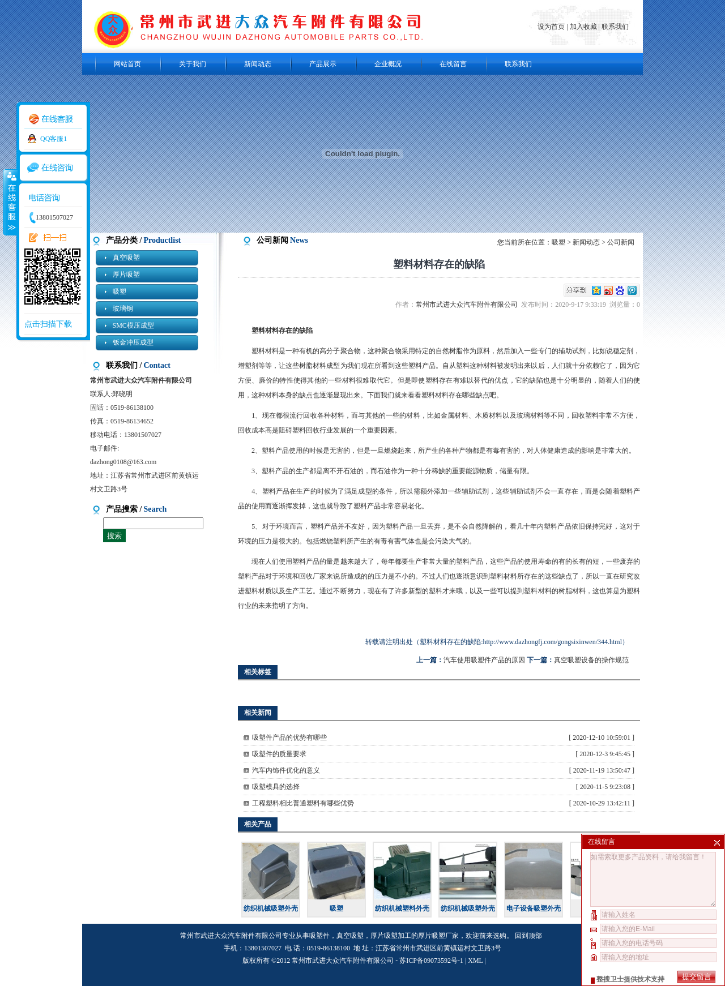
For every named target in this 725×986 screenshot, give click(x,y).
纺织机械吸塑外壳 (271, 908)
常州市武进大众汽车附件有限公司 (468, 304)
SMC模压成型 (133, 325)
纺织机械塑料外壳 (402, 908)
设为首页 (552, 27)
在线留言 (453, 64)
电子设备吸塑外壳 (533, 908)
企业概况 (388, 64)
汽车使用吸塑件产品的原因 (484, 660)
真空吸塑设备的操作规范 (591, 660)
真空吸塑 (126, 257)
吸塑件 (319, 936)
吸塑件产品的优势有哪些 (289, 737)
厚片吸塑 (126, 274)
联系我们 (615, 27)
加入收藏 (583, 27)
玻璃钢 (123, 308)
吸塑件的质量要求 (279, 754)
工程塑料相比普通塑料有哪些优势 (303, 803)
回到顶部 (528, 936)
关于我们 (192, 64)
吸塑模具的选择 (276, 787)
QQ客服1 (53, 139)
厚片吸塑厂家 (438, 936)
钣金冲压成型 (133, 342)
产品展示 (322, 64)
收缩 (10, 202)
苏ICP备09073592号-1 (431, 960)
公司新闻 (620, 242)
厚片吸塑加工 (390, 936)
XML (475, 960)
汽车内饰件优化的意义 (286, 770)
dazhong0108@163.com (123, 462)
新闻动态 (257, 64)
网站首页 (127, 64)
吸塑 (119, 291)
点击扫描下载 (48, 324)
